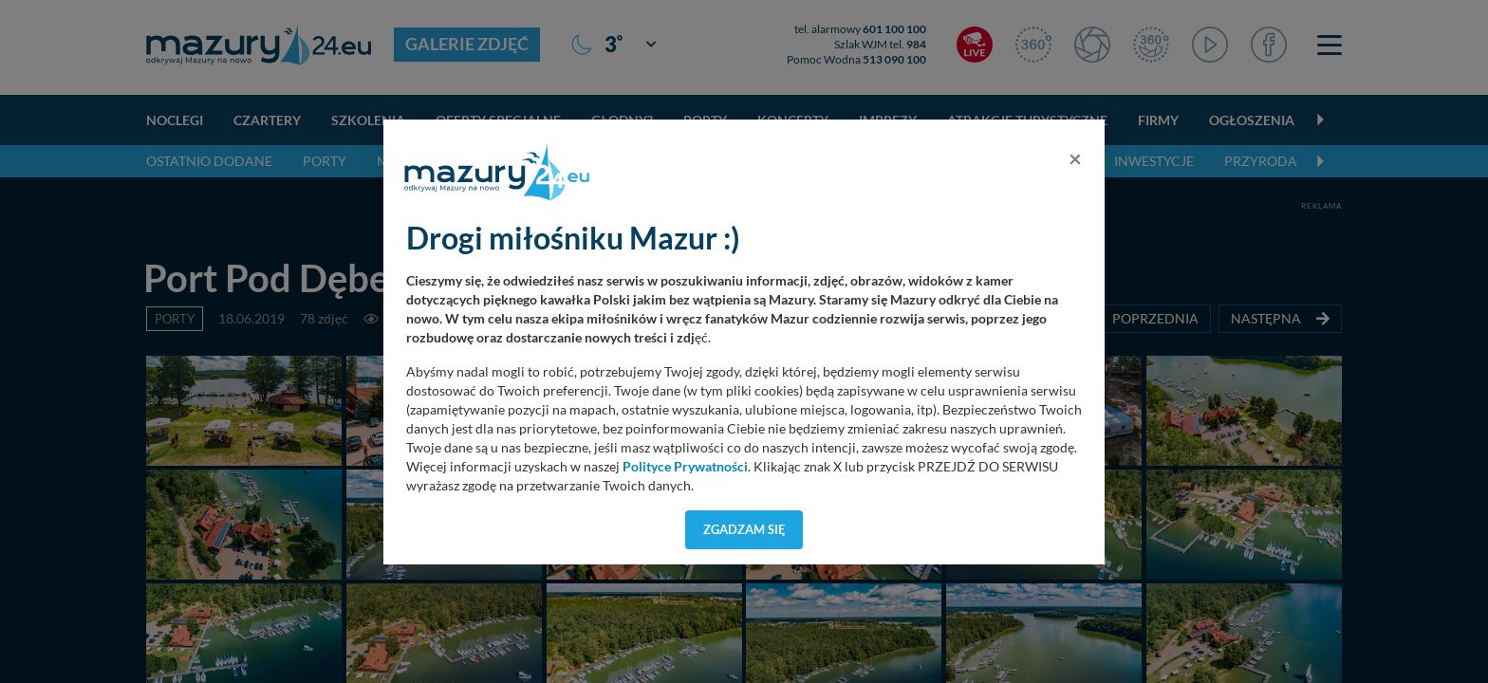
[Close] (1075, 158)
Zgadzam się (744, 529)
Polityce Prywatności (685, 466)
